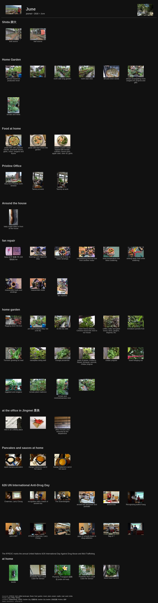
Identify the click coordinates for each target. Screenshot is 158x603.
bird (16, 596)
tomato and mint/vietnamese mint (62, 389)
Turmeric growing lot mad (13, 354)
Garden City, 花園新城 (30, 599)
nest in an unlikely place (13, 424)
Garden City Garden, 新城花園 (47, 599)
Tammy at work (38, 181)
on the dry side (62, 323)
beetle (13, 574)
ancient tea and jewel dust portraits (87, 499)
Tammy (18, 598)
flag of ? (111, 530)
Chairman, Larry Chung (13, 496)
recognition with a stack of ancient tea (38, 497)
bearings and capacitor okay (38, 253)
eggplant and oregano (13, 386)
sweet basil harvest (111, 572)
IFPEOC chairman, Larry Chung (37, 531)
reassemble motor (38, 284)
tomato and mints (13, 106)
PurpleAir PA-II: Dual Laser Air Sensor (38, 572)
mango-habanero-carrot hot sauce (38, 462)
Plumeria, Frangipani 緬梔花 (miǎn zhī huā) (62, 572)
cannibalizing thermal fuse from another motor (87, 254)
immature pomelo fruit (135, 323)
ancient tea (111, 498)
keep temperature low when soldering (111, 254)
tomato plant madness (38, 386)
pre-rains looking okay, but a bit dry (38, 324)
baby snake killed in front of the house (13, 219)
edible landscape (23, 596)
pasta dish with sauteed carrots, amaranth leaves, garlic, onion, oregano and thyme (13, 144)
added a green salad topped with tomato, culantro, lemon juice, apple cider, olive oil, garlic (62, 144)
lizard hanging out (136, 354)
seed (66, 596)
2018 (36, 14)
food (35, 596)
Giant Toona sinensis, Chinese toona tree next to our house (87, 324)
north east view (87, 73)
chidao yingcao (111, 354)
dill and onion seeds (111, 73)
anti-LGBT (13, 530)
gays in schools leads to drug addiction (87, 531)
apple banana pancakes (13, 461)
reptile (59, 596)
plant (49, 596)
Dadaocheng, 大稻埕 (15, 599)
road (62, 596)
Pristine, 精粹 (62, 599)
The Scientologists (62, 496)
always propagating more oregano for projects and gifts (136, 74)
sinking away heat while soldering (136, 254)
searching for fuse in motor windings (62, 253)
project (54, 596)
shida (71, 596)
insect (45, 596)
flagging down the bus (13, 321)
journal (29, 14)
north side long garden (62, 73)
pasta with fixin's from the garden (38, 143)
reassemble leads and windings (13, 285)
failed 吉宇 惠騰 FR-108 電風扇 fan (13, 253)
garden (40, 596)
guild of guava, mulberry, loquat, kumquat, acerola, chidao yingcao (87, 356)
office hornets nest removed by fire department (62, 425)
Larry (8, 598)
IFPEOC (12, 596)
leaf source (13, 35)
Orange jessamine (62, 354)
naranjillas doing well (38, 354)
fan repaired (62, 287)
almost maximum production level (13, 74)
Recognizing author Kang (136, 498)
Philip (13, 598)
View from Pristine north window (13, 179)
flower (32, 596)
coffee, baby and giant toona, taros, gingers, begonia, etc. (111, 324)
